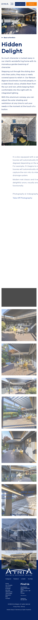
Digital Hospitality (26, 609)
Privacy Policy (16, 606)
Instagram (8, 578)
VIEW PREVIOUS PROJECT (8, 499)
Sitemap (23, 606)
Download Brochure (20, 4)
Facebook (16, 578)
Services (7, 590)
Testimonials (8, 591)
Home (7, 583)
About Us (8, 586)
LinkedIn (23, 578)
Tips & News (8, 593)
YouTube (30, 578)
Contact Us (31, 4)
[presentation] (4, 544)
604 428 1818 (24, 599)
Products (7, 588)
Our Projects (8, 585)
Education (8, 595)
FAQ (6, 596)
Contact (7, 598)
